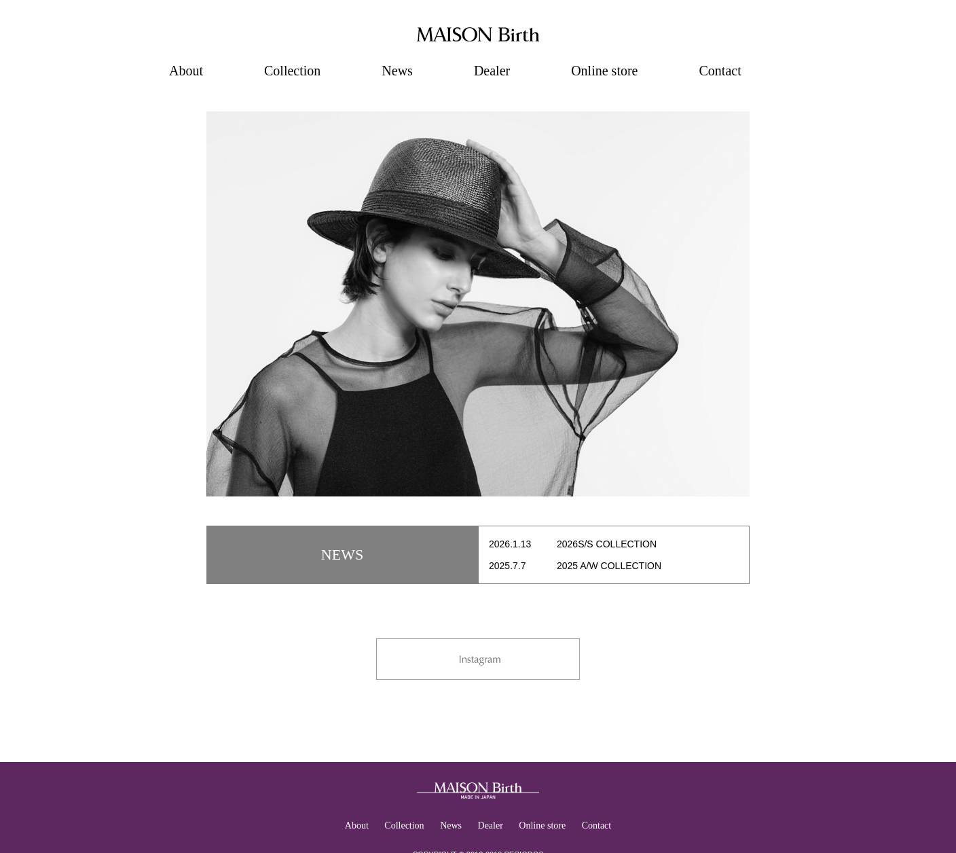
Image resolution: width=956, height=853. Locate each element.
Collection (292, 70)
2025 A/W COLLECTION (609, 565)
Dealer (492, 70)
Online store (604, 70)
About (186, 70)
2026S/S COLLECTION (607, 544)
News (397, 70)
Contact (720, 70)
